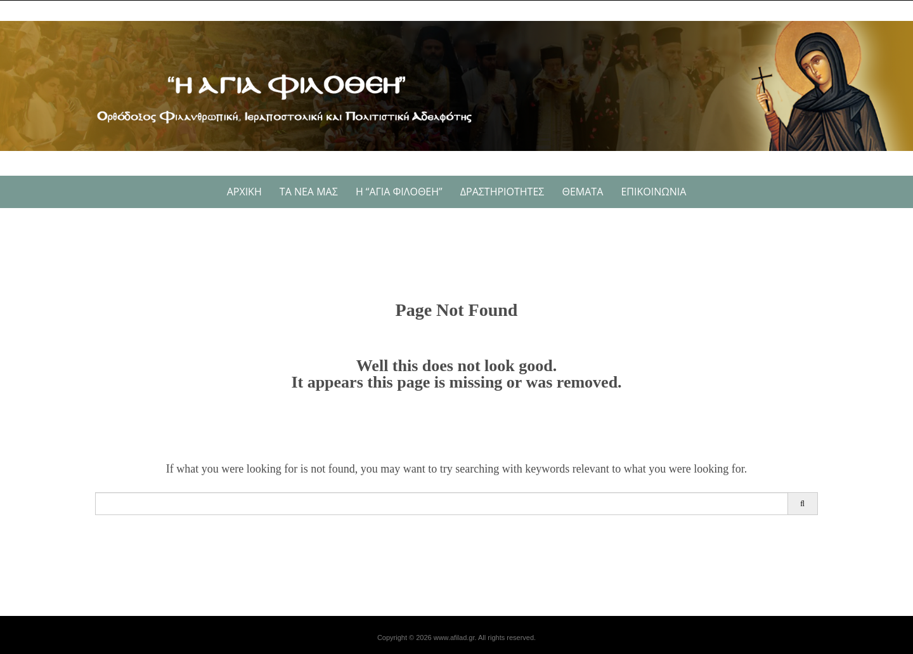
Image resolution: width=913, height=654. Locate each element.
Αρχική (244, 192)
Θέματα (583, 192)
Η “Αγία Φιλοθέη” (399, 192)
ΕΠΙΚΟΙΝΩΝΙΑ (653, 192)
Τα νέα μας (309, 192)
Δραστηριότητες (502, 192)
